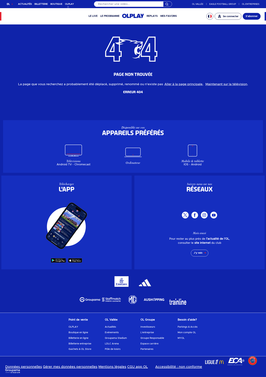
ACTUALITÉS (25, 4)
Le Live (93, 16)
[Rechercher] (133, 4)
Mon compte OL (187, 332)
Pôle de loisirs (112, 349)
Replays (152, 16)
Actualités (110, 327)
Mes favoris (168, 16)
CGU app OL (137, 367)
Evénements (112, 332)
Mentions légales (112, 367)
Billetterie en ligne (78, 338)
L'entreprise (147, 332)
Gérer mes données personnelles (70, 367)
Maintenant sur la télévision (226, 84)
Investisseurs (147, 327)
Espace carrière (149, 344)
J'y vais (198, 253)
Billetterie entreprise (80, 344)
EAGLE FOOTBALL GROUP (222, 4)
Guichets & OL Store (80, 349)
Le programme (109, 16)
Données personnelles (23, 367)
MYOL (181, 338)
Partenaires (146, 349)
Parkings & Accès (187, 327)
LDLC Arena (112, 344)
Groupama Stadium (116, 338)
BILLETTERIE (41, 4)
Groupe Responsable (152, 338)
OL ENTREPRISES (250, 4)
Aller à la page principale (183, 84)
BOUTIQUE (56, 4)
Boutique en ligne (78, 332)
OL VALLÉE (197, 4)
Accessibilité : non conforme (178, 367)
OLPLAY (73, 327)
